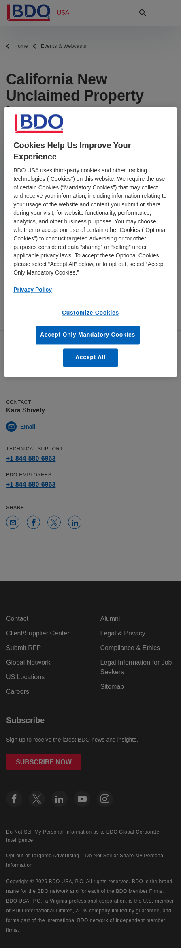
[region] (90, 242)
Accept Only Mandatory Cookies (87, 335)
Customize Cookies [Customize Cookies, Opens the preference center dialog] (90, 312)
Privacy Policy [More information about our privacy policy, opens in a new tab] (32, 289)
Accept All (90, 357)
